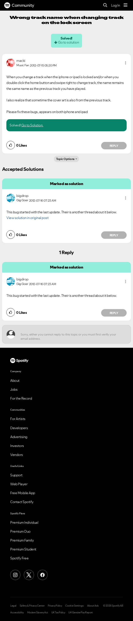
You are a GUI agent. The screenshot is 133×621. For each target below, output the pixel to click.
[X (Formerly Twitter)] (29, 575)
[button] (125, 63)
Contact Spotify (22, 501)
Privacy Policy (55, 605)
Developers (19, 428)
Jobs (13, 389)
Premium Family (22, 540)
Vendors (16, 454)
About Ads (93, 605)
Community (19, 5)
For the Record (21, 398)
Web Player (18, 484)
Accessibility (17, 612)
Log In (115, 5)
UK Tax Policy (58, 612)
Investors (17, 445)
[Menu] (125, 5)
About (15, 380)
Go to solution (68, 42)
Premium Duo (20, 531)
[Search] (105, 5)
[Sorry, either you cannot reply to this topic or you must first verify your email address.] (70, 334)
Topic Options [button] (65, 159)
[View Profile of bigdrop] (22, 195)
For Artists (17, 418)
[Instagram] (15, 575)
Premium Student (23, 549)
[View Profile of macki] (20, 60)
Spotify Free (19, 558)
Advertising (18, 436)
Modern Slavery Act (37, 612)
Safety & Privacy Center (32, 605)
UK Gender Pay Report (80, 612)
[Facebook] (42, 575)
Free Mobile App (22, 493)
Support (16, 475)
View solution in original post (27, 217)
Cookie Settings (74, 605)
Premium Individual (24, 522)
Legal (13, 605)
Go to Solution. (32, 125)
